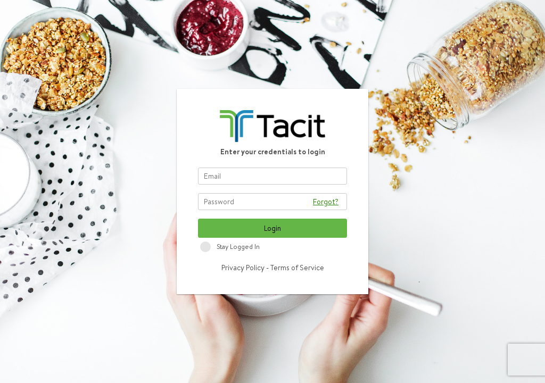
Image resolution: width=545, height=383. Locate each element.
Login (272, 228)
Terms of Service (297, 267)
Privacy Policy (243, 267)
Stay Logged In (238, 246)
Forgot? (325, 201)
